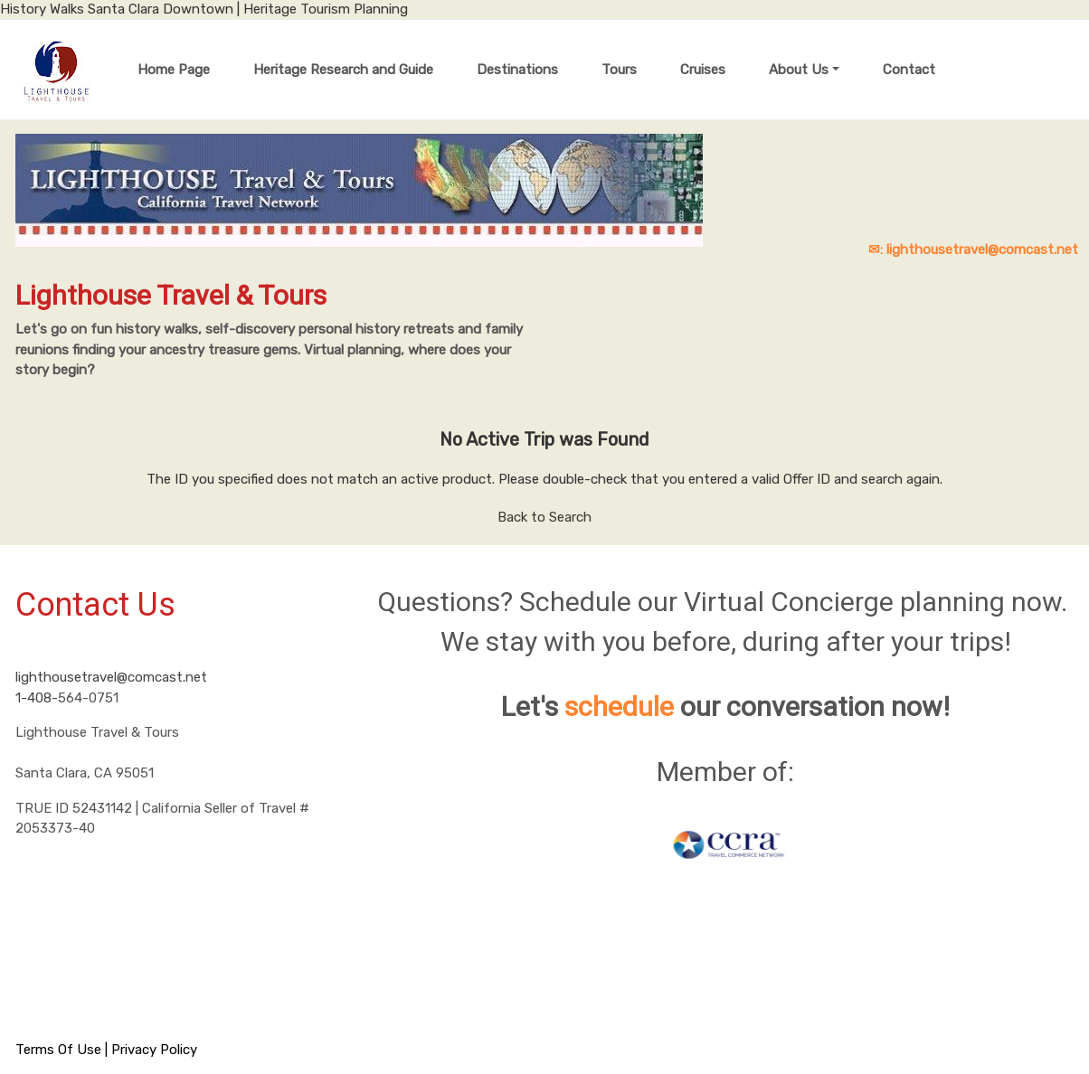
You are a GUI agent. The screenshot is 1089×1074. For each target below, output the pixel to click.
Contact (909, 69)
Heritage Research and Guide (343, 69)
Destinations (517, 69)
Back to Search (544, 517)
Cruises (702, 69)
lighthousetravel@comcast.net (111, 677)
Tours (619, 69)
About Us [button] (799, 69)
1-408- (36, 698)
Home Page (173, 69)
